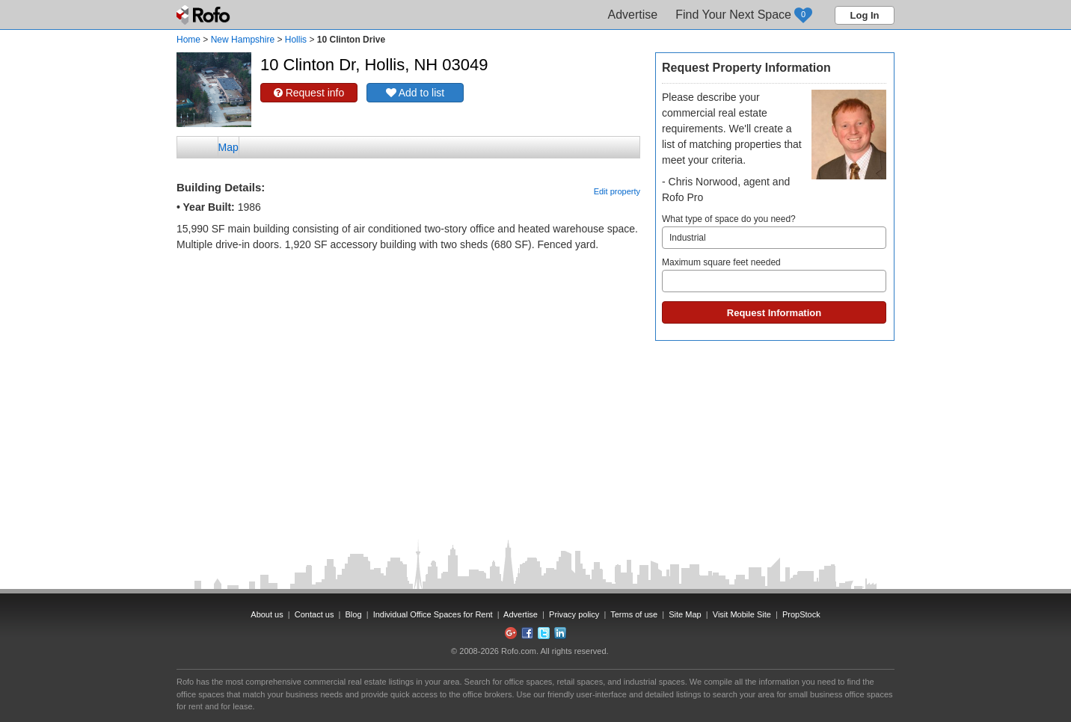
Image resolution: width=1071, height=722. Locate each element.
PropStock (801, 614)
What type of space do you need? (774, 231)
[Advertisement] (408, 290)
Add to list (415, 93)
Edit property (617, 191)
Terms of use (633, 614)
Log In (865, 15)
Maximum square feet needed (774, 274)
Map (228, 147)
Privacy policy (574, 614)
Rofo (205, 15)
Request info (309, 93)
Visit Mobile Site (742, 614)
